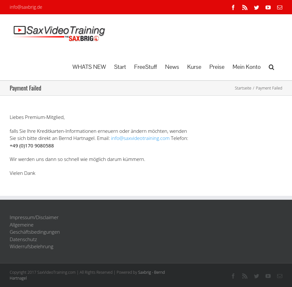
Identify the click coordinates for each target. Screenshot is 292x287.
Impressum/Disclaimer (34, 217)
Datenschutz (23, 239)
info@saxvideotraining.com (140, 138)
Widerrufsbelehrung (31, 246)
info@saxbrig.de (26, 7)
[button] (271, 66)
